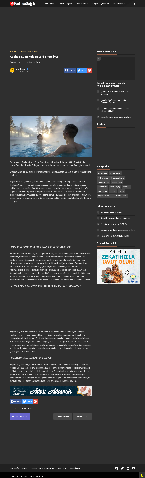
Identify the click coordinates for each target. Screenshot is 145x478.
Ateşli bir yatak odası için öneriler (115, 218)
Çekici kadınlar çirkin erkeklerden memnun (115, 92)
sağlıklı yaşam (29, 408)
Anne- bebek (115, 173)
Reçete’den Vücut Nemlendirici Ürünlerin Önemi (114, 101)
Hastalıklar (102, 187)
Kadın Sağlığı (49, 4)
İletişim (24, 468)
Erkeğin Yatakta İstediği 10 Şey (114, 224)
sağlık (121, 191)
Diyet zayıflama (117, 178)
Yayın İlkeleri (75, 468)
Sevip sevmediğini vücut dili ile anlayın (118, 230)
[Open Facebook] (116, 468)
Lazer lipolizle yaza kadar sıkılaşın (116, 117)
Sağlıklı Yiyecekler (100, 4)
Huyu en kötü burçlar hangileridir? (115, 236)
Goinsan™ (40, 476)
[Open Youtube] (133, 468)
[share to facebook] (70, 70)
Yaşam (113, 191)
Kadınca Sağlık (82, 4)
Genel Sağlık (18, 408)
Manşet (126, 187)
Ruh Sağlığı (102, 191)
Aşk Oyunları (103, 178)
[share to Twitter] (82, 70)
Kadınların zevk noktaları (111, 212)
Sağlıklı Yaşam (65, 4)
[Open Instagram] (128, 468)
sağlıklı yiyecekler (119, 196)
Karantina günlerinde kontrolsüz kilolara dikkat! (115, 109)
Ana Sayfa (14, 468)
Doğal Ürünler (103, 182)
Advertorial (102, 173)
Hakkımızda (62, 468)
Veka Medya (22, 69)
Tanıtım (33, 468)
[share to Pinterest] (89, 70)
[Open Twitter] (122, 468)
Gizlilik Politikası (46, 468)
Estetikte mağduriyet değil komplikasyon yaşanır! (111, 84)
